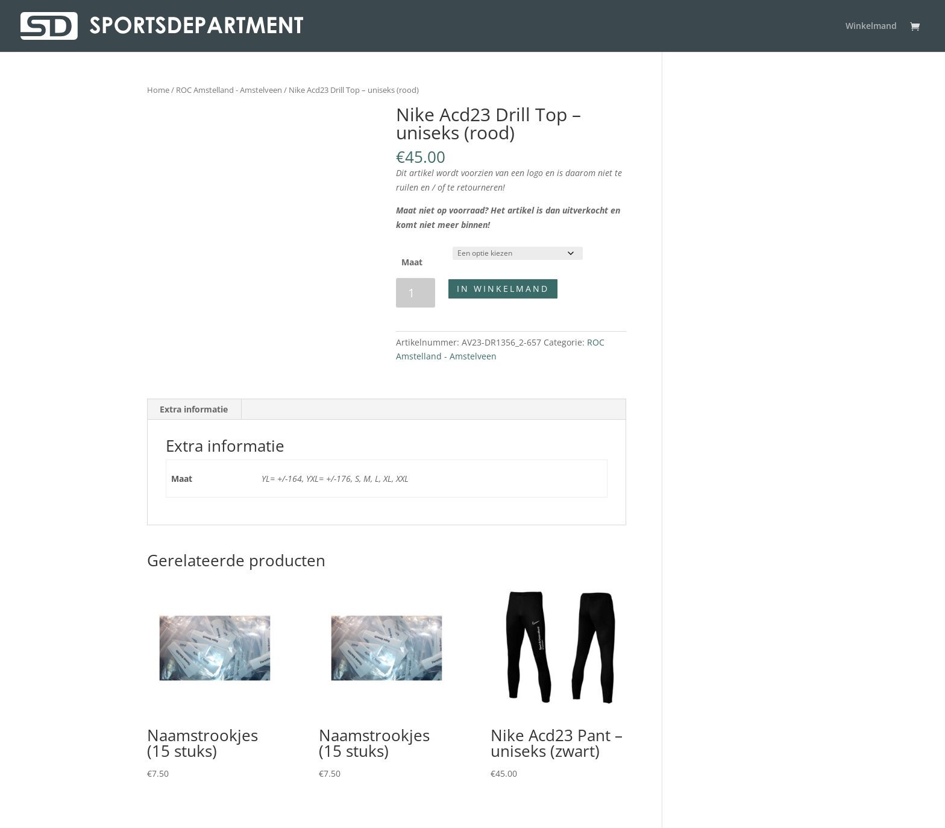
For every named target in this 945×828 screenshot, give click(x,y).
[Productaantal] (415, 293)
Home (158, 89)
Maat (411, 262)
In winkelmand (503, 288)
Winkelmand (871, 26)
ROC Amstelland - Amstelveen (229, 89)
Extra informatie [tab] (194, 409)
